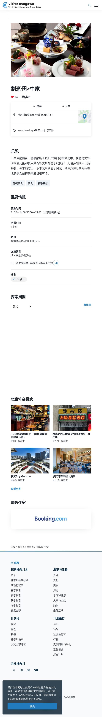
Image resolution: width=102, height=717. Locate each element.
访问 (55, 629)
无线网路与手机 (62, 644)
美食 (30, 183)
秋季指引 (16, 600)
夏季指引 (16, 595)
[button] (46, 408)
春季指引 (16, 590)
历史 (55, 590)
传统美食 (18, 183)
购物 (55, 605)
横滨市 (26, 97)
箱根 (13, 634)
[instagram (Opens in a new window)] (21, 670)
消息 (13, 575)
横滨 (13, 624)
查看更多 (16, 489)
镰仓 (13, 629)
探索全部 (16, 610)
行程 (55, 639)
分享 (66, 106)
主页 (13, 546)
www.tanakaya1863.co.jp (32, 130)
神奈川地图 (17, 639)
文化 (55, 580)
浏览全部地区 (18, 644)
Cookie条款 (16, 698)
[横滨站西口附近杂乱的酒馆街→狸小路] (72, 423)
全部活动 (58, 610)
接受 (32, 706)
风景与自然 (59, 600)
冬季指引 (16, 605)
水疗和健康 (59, 595)
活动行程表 (17, 585)
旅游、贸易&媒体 (65, 697)
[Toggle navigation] (96, 5)
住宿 (55, 624)
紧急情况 (58, 649)
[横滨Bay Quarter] (30, 465)
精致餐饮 (43, 183)
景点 (55, 575)
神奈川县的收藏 (19, 580)
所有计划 (58, 654)
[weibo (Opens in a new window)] (28, 670)
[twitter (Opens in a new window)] (14, 670)
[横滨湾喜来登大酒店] (72, 465)
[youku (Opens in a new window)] (36, 670)
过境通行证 (59, 634)
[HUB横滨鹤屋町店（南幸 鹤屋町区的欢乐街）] (30, 423)
